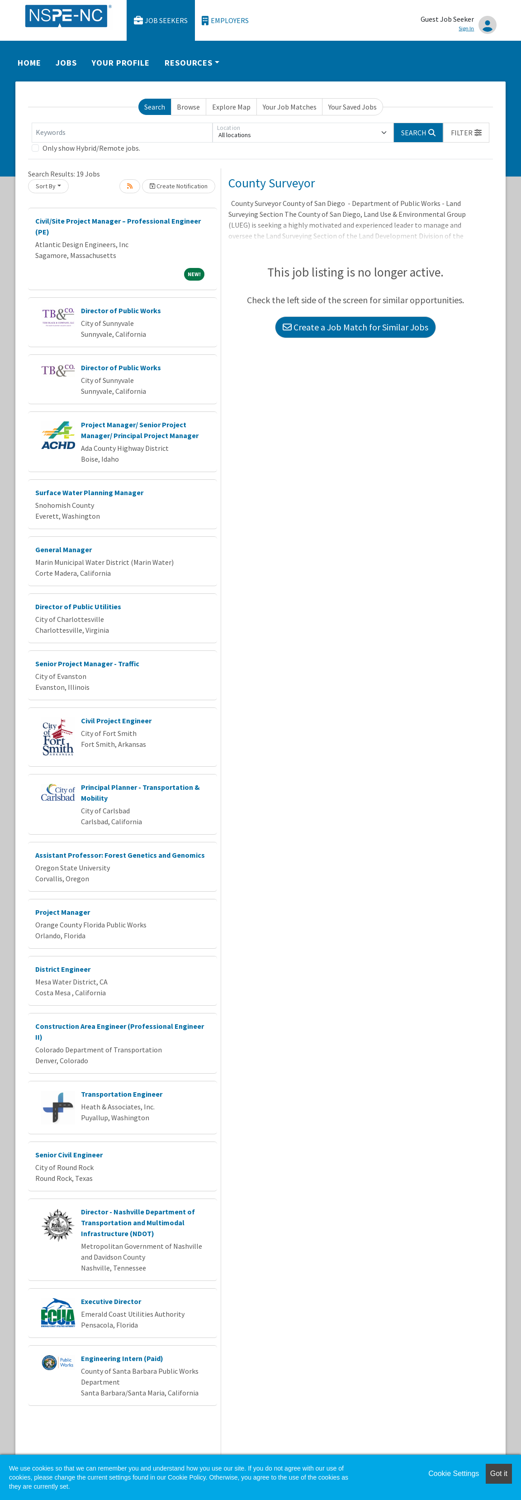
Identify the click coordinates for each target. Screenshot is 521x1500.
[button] (466, 133)
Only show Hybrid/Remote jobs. (91, 148)
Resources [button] (189, 62)
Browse (188, 106)
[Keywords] (122, 133)
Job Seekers (161, 20)
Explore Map (231, 106)
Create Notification (179, 186)
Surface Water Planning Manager (89, 492)
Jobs (66, 62)
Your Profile (121, 62)
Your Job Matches (290, 106)
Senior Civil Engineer (69, 1154)
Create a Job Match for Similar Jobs (355, 327)
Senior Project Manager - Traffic (87, 663)
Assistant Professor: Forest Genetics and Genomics (120, 855)
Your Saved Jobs (352, 106)
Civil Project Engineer (116, 720)
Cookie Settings (453, 1473)
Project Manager (62, 912)
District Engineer (62, 969)
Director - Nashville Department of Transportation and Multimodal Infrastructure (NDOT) (138, 1222)
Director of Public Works (121, 310)
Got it (498, 1473)
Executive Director (111, 1301)
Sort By (46, 186)
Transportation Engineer (121, 1094)
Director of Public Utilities (78, 606)
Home (29, 62)
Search (154, 106)
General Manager (63, 549)
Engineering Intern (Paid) (122, 1358)
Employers (225, 20)
